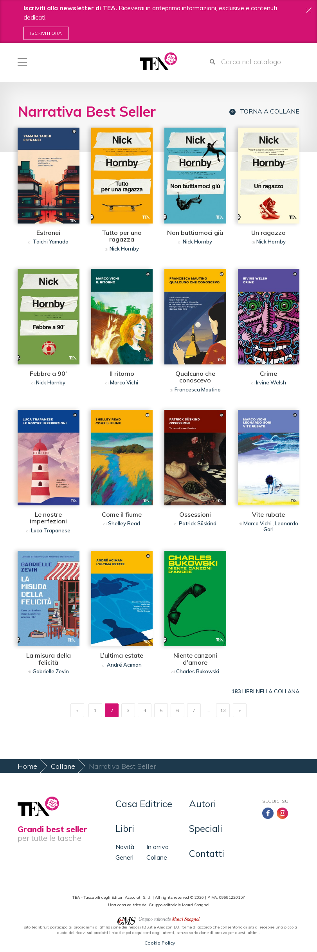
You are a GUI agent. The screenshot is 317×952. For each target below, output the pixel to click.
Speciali (205, 828)
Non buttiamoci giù (195, 232)
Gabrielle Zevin (50, 671)
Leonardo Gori (280, 526)
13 (223, 710)
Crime (268, 373)
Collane (63, 766)
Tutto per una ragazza (122, 236)
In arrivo (157, 847)
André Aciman (124, 665)
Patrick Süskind (197, 523)
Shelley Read (124, 523)
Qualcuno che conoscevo (195, 377)
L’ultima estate (121, 655)
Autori (202, 804)
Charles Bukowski (197, 671)
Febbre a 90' (48, 373)
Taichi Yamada (50, 241)
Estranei (48, 232)
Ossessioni (195, 514)
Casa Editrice (143, 804)
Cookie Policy (159, 943)
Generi (124, 857)
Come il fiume (122, 514)
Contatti (206, 853)
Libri (124, 828)
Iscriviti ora (46, 33)
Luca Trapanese (50, 530)
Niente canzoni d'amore (195, 658)
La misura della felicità (48, 658)
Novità (124, 847)
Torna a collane (264, 111)
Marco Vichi (124, 382)
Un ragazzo (268, 232)
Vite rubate (268, 514)
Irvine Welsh (271, 382)
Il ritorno (122, 373)
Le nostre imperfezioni (48, 517)
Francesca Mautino (198, 389)
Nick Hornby (124, 248)
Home (27, 766)
